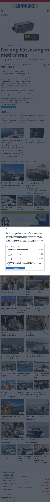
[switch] (41, 249)
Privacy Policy (32, 272)
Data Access (24, 272)
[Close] (47, 229)
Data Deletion (17, 272)
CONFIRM (15, 268)
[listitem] (25, 246)
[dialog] (25, 251)
